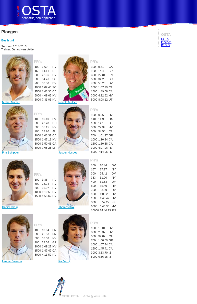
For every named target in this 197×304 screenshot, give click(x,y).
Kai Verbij (73, 260)
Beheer (165, 45)
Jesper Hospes (73, 151)
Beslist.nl (7, 40)
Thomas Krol (73, 206)
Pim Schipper (17, 151)
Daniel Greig (17, 206)
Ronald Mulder (73, 101)
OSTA (165, 38)
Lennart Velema (17, 260)
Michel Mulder (17, 101)
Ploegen (166, 42)
